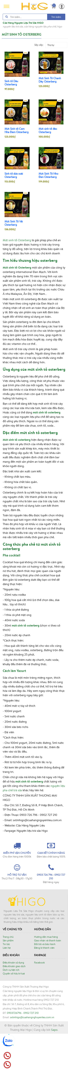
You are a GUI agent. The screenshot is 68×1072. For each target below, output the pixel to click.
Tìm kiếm (56, 17)
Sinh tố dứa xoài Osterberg (14, 175)
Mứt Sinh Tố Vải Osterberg (14, 223)
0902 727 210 (31, 1051)
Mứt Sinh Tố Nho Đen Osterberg (48, 175)
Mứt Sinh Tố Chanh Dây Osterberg (50, 80)
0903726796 (14, 1051)
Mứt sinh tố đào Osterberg (48, 130)
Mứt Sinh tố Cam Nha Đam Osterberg (16, 130)
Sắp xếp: (39, 45)
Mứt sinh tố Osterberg (17, 240)
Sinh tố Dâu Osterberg (11, 83)
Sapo (54, 1068)
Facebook (39, 1000)
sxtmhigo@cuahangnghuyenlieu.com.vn (32, 1055)
